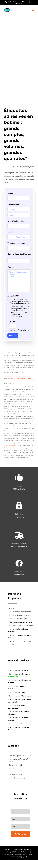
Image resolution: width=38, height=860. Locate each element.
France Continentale (19, 547)
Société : (11, 193)
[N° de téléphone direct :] (19, 226)
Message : (11, 267)
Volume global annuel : (16, 243)
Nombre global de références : (19, 255)
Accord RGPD (13, 296)
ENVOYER (13, 335)
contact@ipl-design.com (10, 445)
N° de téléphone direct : (17, 221)
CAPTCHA (11, 322)
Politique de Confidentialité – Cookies (19, 378)
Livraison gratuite (19, 543)
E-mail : (11, 232)
